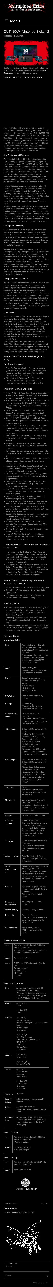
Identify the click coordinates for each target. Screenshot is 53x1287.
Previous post (11, 1203)
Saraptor (19, 36)
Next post (43, 1203)
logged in (16, 1212)
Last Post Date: (12, 1264)
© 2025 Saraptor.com (41, 1283)
